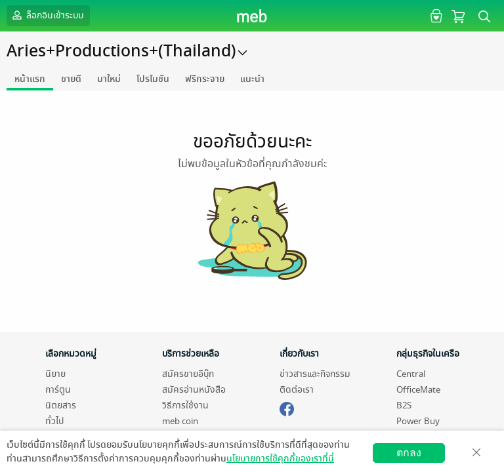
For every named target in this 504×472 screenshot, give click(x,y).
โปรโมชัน (152, 79)
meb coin (180, 421)
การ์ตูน (58, 390)
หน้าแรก (29, 79)
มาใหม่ (109, 79)
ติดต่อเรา (297, 390)
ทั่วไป (54, 421)
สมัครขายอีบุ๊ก (188, 374)
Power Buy (418, 421)
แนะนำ (252, 79)
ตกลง (408, 452)
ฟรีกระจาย (204, 79)
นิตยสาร (60, 405)
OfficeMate (418, 390)
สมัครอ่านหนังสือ (194, 390)
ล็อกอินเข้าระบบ (46, 15)
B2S (403, 405)
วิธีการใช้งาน (185, 405)
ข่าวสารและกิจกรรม (315, 374)
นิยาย (55, 374)
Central (410, 374)
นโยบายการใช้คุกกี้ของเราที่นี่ (280, 458)
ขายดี (71, 79)
